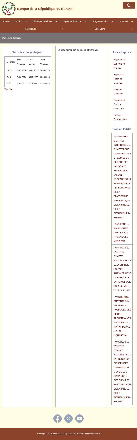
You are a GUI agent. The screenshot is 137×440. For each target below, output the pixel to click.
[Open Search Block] (129, 5)
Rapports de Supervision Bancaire (119, 63)
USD (9, 70)
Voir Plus (8, 89)
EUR (9, 77)
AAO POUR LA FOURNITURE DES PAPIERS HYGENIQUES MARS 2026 (121, 232)
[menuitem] (6, 21)
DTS (9, 83)
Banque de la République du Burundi (45, 9)
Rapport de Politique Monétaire (119, 78)
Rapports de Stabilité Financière (119, 104)
